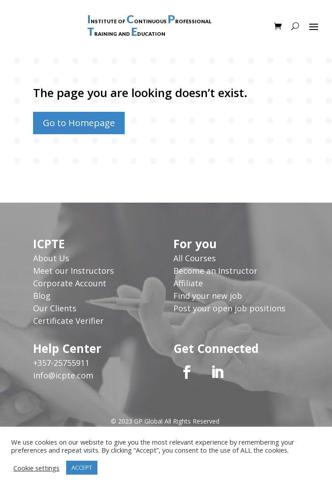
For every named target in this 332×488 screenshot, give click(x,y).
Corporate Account (69, 283)
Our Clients (54, 308)
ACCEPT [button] (81, 467)
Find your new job (207, 295)
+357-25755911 (61, 362)
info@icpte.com (63, 375)
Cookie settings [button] (36, 468)
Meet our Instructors (73, 270)
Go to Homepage (79, 123)
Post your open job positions (229, 308)
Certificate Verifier (68, 320)
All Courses (194, 258)
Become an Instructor (215, 270)
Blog (41, 295)
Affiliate (188, 283)
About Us (52, 258)
